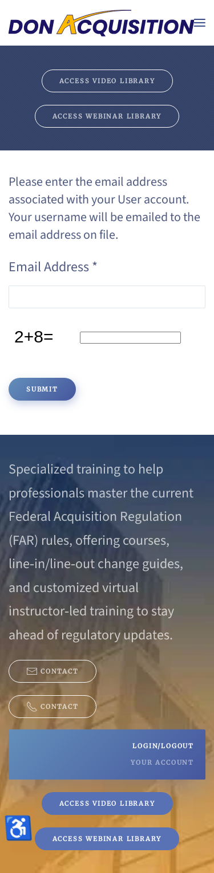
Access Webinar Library (107, 116)
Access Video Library (107, 81)
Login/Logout (163, 746)
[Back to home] (101, 23)
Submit (42, 389)
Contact (52, 671)
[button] (199, 23)
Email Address (53, 267)
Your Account (162, 762)
